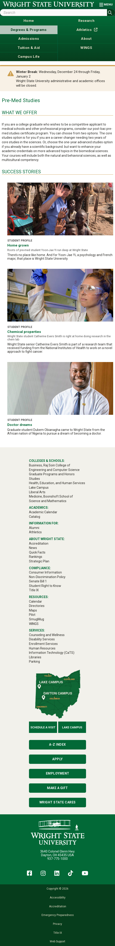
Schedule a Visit (42, 727)
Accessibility (57, 897)
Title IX (57, 932)
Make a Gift (57, 788)
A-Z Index (57, 744)
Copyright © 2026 (57, 888)
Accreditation (57, 906)
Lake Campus (72, 727)
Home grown (18, 245)
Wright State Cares (57, 802)
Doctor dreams (19, 425)
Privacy (57, 924)
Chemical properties (24, 332)
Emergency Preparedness (58, 915)
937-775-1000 (57, 858)
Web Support (57, 941)
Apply (57, 759)
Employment (57, 773)
